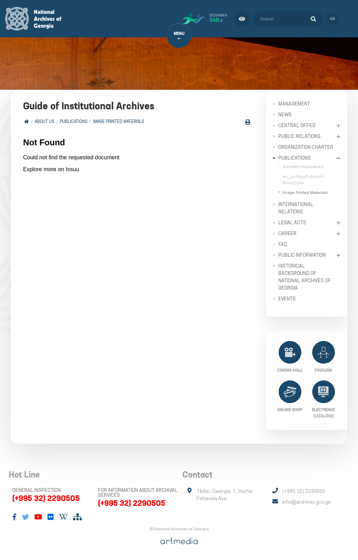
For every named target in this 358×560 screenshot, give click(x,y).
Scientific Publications (303, 166)
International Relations (295, 208)
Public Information (302, 255)
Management (294, 104)
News (285, 114)
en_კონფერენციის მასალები (303, 179)
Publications (73, 121)
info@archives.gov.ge (306, 502)
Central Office (297, 125)
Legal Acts (292, 222)
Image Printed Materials (118, 121)
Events (287, 299)
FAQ (282, 244)
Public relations (299, 136)
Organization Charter (305, 147)
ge (332, 19)
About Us (44, 121)
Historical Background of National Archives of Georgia (304, 277)
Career (287, 233)
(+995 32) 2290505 (46, 498)
